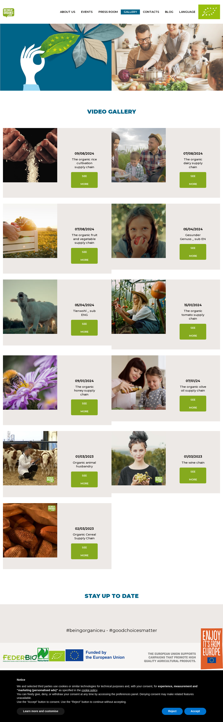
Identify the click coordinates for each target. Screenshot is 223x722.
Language (187, 12)
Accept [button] (195, 711)
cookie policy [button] (89, 690)
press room (108, 12)
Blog (169, 12)
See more (84, 179)
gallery (130, 12)
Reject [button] (172, 711)
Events (87, 12)
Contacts (151, 12)
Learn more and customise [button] (40, 711)
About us (67, 12)
